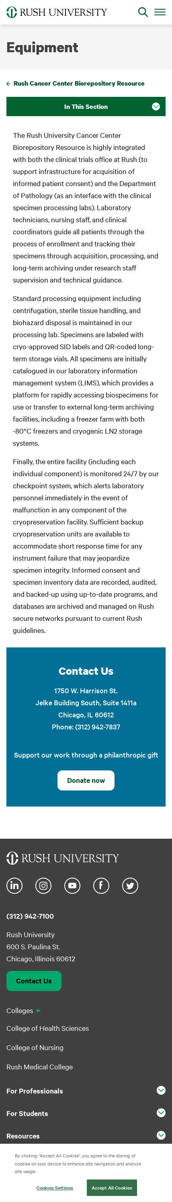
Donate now (86, 780)
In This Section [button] (86, 106)
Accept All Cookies (112, 1191)
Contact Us (34, 980)
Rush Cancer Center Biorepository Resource (79, 83)
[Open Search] (143, 12)
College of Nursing (34, 1047)
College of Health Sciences (47, 1027)
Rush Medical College (39, 1066)
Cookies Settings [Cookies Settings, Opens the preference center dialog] (55, 1191)
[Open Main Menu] (160, 11)
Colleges (19, 1010)
